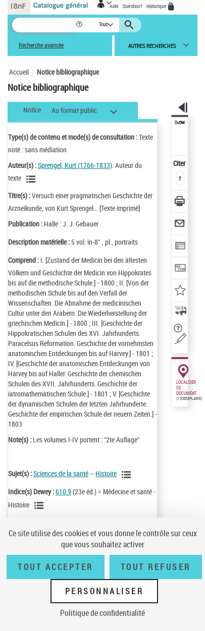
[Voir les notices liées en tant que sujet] (128, 475)
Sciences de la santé (60, 473)
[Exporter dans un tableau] (180, 247)
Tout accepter (55, 566)
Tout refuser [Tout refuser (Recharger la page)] (156, 566)
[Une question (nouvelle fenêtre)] (180, 338)
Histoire (106, 473)
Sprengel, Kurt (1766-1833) (75, 165)
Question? (132, 6)
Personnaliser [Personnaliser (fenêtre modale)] (104, 591)
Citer (180, 163)
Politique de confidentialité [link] (102, 612)
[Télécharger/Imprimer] (180, 202)
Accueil (19, 72)
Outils (180, 123)
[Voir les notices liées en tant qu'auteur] (32, 179)
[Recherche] (43, 25)
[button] (80, 25)
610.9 (63, 491)
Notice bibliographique (68, 72)
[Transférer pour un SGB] (180, 269)
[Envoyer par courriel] (180, 224)
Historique (157, 6)
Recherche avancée (41, 45)
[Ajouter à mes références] (180, 291)
